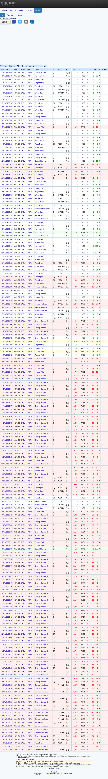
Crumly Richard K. (41, 72)
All (2, 15)
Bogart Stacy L (40, 83)
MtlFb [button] (13, 10)
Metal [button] (4, 10)
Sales (20, 15)
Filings (37, 10)
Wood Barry (39, 89)
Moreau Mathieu (41, 270)
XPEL (21, 10)
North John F (39, 76)
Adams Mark (39, 351)
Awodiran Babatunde (42, 209)
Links (5, 22)
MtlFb (30, 72)
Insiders (29, 10)
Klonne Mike (39, 79)
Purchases (10, 15)
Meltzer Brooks (40, 501)
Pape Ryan (39, 86)
